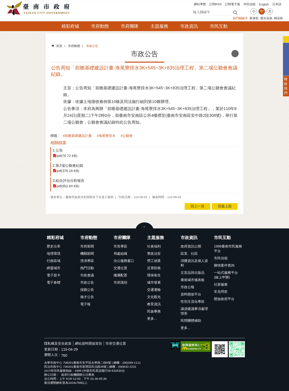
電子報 (85, 304)
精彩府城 (70, 26)
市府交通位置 (116, 343)
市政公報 (187, 287)
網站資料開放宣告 (88, 343)
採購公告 (87, 290)
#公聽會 (127, 136)
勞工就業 (154, 261)
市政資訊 (189, 26)
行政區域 (53, 261)
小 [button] (253, 11)
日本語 (276, 4)
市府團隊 (129, 26)
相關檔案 (58, 143)
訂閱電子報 (232, 4)
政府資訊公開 (191, 246)
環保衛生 (154, 275)
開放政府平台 (224, 299)
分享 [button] (278, 9)
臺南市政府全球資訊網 (39, 8)
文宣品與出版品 (193, 273)
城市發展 (154, 282)
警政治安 (154, 254)
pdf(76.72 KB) (67, 156)
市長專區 (120, 246)
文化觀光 (154, 297)
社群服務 (221, 284)
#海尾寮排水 (106, 136)
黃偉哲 (253, 18)
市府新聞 (87, 246)
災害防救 (154, 268)
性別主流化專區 (193, 301)
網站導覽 (200, 4)
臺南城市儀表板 (193, 280)
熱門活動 (87, 268)
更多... (152, 319)
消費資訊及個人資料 (194, 263)
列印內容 (235, 53)
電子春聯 (53, 282)
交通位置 (120, 268)
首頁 (59, 46)
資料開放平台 (191, 294)
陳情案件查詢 (224, 265)
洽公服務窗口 (124, 261)
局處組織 (120, 254)
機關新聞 (87, 254)
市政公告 (92, 46)
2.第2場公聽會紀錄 (68, 165)
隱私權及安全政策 (57, 343)
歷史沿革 (53, 246)
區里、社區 (189, 254)
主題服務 (159, 26)
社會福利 (154, 246)
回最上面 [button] (225, 206)
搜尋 (194, 11)
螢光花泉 (266, 18)
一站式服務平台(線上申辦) (226, 275)
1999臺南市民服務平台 (228, 248)
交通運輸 (154, 290)
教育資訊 (154, 304)
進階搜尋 (244, 12)
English (264, 4)
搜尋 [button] (235, 12)
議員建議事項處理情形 (194, 311)
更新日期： (52, 349)
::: (1, 2)
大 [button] (270, 11)
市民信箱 (249, 4)
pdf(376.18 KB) (68, 171)
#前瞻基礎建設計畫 (77, 136)
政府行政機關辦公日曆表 (77, 374)
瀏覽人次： (52, 355)
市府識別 (120, 282)
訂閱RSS (215, 4)
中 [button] (262, 11)
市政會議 (87, 275)
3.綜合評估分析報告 (68, 180)
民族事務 (154, 311)
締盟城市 (53, 268)
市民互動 (219, 26)
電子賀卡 (53, 275)
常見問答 (221, 292)
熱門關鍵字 (240, 18)
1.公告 (58, 150)
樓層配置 (120, 275)
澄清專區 (87, 261)
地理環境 (53, 254)
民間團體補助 (191, 321)
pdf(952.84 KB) (68, 186)
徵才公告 (87, 297)
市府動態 (100, 26)
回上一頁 (197, 206)
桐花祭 (278, 18)
